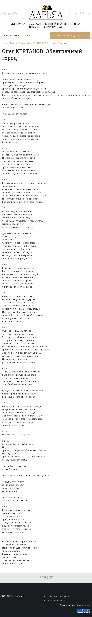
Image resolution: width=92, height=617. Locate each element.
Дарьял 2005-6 (25, 43)
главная (5, 43)
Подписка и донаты (70, 35)
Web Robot (84, 605)
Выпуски (13, 43)
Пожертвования (54, 600)
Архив (27, 35)
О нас (40, 35)
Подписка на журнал (57, 596)
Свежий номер (10, 35)
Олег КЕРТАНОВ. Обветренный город (49, 43)
